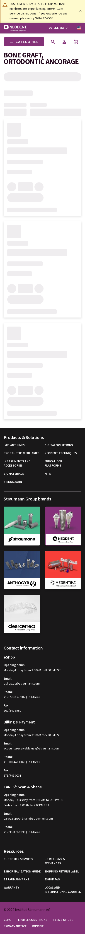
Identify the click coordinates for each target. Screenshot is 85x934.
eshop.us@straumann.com (22, 684)
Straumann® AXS (16, 879)
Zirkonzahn (13, 482)
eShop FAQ (52, 879)
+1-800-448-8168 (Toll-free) (22, 762)
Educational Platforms (54, 463)
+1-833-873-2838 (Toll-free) (22, 832)
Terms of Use (63, 920)
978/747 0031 (12, 775)
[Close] (80, 10)
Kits (47, 474)
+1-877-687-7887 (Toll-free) (22, 697)
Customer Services (18, 859)
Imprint (38, 926)
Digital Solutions (58, 445)
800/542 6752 (12, 711)
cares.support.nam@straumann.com (28, 819)
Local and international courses (62, 890)
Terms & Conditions (31, 920)
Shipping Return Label (61, 872)
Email (8, 678)
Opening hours (14, 665)
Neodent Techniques (60, 453)
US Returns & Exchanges (54, 861)
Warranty (11, 888)
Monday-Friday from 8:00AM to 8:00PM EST (32, 670)
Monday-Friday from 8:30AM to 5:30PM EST (32, 735)
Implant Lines (14, 445)
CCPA (7, 920)
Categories (24, 41)
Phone (8, 692)
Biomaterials (14, 474)
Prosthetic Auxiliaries (21, 453)
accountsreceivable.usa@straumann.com (32, 749)
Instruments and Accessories (17, 463)
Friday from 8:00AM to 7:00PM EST (26, 805)
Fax (6, 705)
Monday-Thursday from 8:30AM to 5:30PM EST (34, 800)
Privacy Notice (15, 926)
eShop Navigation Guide (22, 872)
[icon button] (53, 41)
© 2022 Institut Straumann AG (27, 909)
